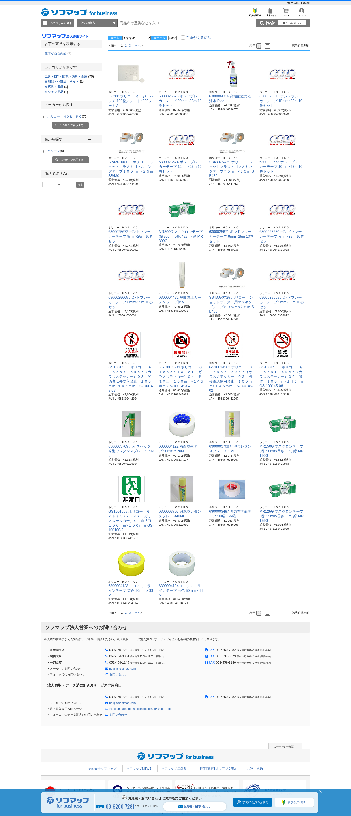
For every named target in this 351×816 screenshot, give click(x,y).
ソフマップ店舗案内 (175, 768)
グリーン (55, 151)
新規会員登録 (254, 14)
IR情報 (305, 3)
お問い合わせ (118, 674)
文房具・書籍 (56, 87)
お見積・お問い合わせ (194, 806)
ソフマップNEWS (139, 768)
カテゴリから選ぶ (61, 23)
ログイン (301, 14)
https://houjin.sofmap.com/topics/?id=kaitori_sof (140, 708)
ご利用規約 (292, 3)
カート (286, 14)
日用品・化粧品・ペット (64, 81)
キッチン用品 (56, 92)
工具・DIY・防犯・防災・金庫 (69, 76)
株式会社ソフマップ (102, 768)
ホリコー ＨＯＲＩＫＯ (67, 116)
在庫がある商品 (58, 53)
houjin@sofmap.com (122, 668)
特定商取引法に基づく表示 (218, 768)
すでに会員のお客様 (255, 802)
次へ (138, 45)
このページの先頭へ (285, 746)
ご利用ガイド (270, 14)
